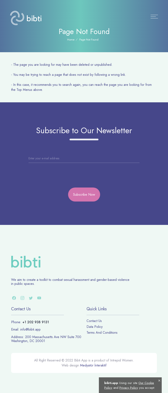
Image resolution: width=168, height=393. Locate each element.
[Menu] (154, 16)
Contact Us (94, 320)
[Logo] (25, 18)
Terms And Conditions (102, 332)
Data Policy (95, 326)
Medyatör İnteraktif (93, 365)
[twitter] (31, 299)
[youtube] (39, 299)
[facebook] (14, 299)
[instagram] (22, 299)
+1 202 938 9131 (35, 322)
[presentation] (46, 171)
